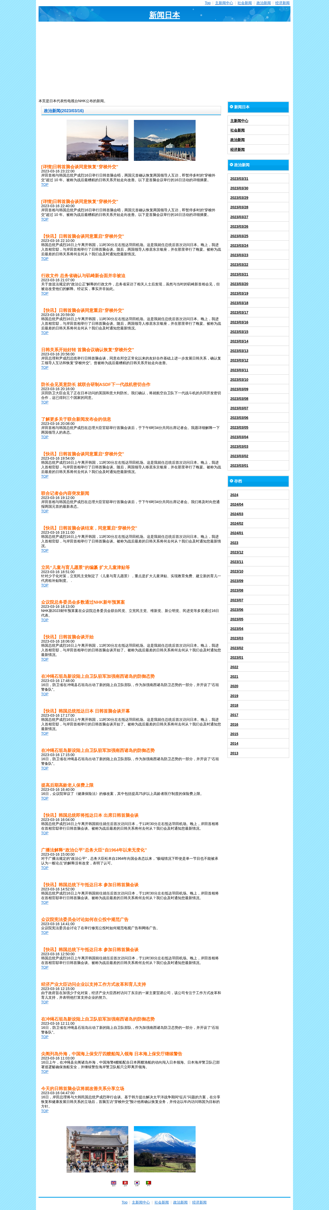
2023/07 (236, 600)
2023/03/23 (239, 255)
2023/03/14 (239, 341)
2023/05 (236, 619)
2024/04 (236, 504)
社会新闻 (244, 3)
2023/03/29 (239, 198)
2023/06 (236, 610)
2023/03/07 (239, 408)
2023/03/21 (239, 274)
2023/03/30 (239, 188)
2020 (234, 686)
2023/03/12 (239, 360)
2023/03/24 (239, 245)
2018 (234, 705)
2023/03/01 (239, 465)
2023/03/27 (239, 217)
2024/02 (236, 523)
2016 (234, 724)
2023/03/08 (239, 399)
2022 (234, 667)
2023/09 (236, 581)
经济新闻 (282, 3)
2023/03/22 (239, 264)
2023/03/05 (239, 427)
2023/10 (236, 571)
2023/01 (236, 657)
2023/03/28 (239, 207)
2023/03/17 (239, 312)
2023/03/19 (239, 293)
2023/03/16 (239, 322)
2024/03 (236, 514)
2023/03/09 (239, 389)
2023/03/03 (239, 446)
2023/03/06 (239, 418)
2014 (234, 743)
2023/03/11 (239, 370)
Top (208, 3)
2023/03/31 (239, 179)
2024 (234, 495)
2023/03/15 (239, 332)
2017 (234, 715)
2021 (234, 676)
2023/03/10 (239, 380)
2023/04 (236, 629)
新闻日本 (164, 15)
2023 (234, 543)
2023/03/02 (239, 456)
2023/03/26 (239, 226)
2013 (234, 753)
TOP (45, 184)
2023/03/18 (239, 303)
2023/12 (236, 552)
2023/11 (236, 562)
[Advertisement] (164, 60)
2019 (234, 696)
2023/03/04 (239, 437)
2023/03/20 (239, 284)
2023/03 (236, 638)
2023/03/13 (239, 351)
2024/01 (236, 533)
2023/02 (236, 648)
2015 (234, 734)
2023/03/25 (239, 236)
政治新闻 (264, 3)
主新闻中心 (224, 3)
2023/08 (236, 590)
